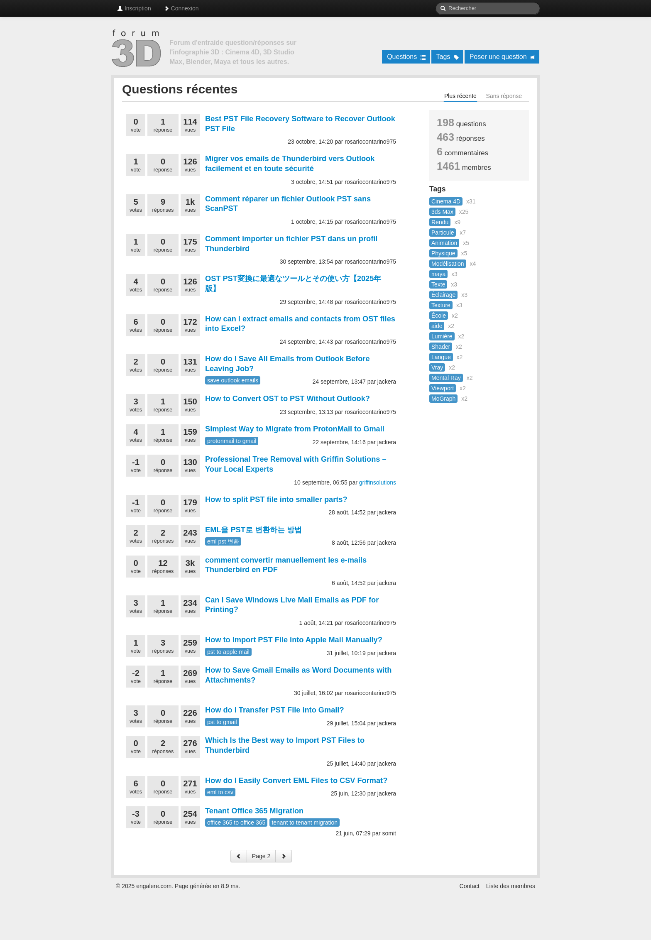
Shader (440, 346)
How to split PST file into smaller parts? (276, 499)
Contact (470, 886)
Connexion (181, 8)
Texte (438, 284)
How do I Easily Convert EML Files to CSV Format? (296, 780)
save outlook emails (232, 380)
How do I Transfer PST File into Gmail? (274, 710)
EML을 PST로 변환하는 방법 (253, 530)
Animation (444, 243)
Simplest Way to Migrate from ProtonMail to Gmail (294, 429)
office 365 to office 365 (236, 822)
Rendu (439, 222)
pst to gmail (222, 722)
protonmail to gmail (231, 441)
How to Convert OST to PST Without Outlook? (287, 398)
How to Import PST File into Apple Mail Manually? (293, 640)
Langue (441, 357)
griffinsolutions (377, 482)
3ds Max (442, 211)
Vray (437, 367)
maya (438, 274)
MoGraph (443, 398)
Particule (442, 232)
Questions (406, 56)
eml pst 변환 (223, 541)
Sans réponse (504, 96)
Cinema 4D (445, 201)
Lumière (442, 336)
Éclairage (443, 294)
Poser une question (503, 56)
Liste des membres (510, 886)
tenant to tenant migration (305, 822)
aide (436, 326)
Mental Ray (446, 378)
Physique (443, 253)
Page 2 (261, 856)
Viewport (442, 388)
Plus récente (460, 96)
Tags (447, 56)
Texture (440, 305)
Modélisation (447, 263)
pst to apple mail (228, 652)
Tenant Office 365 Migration (254, 811)
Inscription (134, 8)
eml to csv (220, 792)
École (438, 315)
